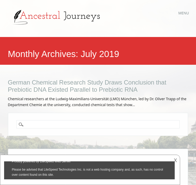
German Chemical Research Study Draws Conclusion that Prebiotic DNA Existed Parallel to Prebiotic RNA (87, 86)
